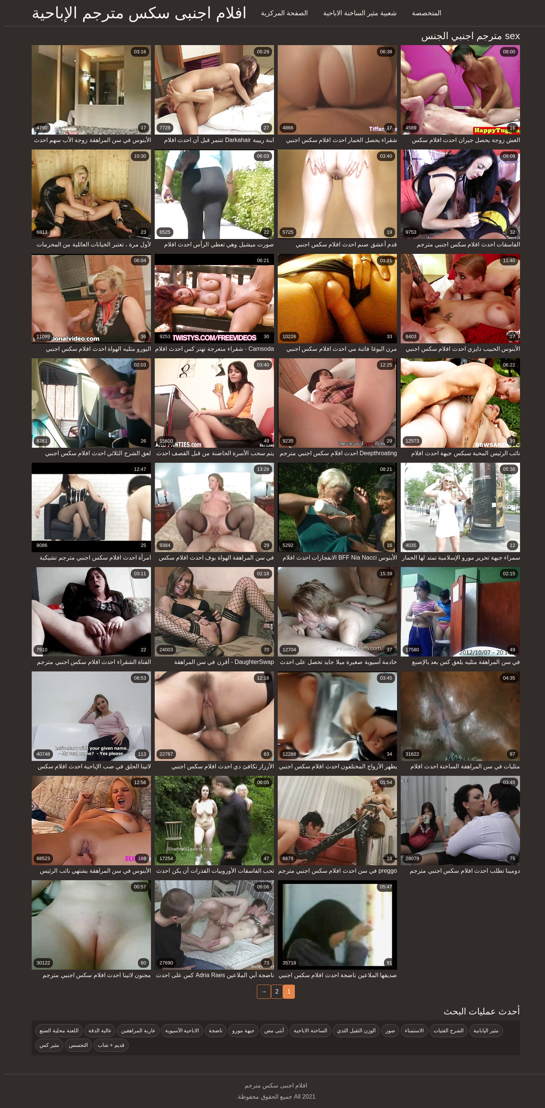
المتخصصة (423, 13)
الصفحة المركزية (281, 13)
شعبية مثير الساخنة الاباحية (356, 13)
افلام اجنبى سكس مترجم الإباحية (135, 13)
